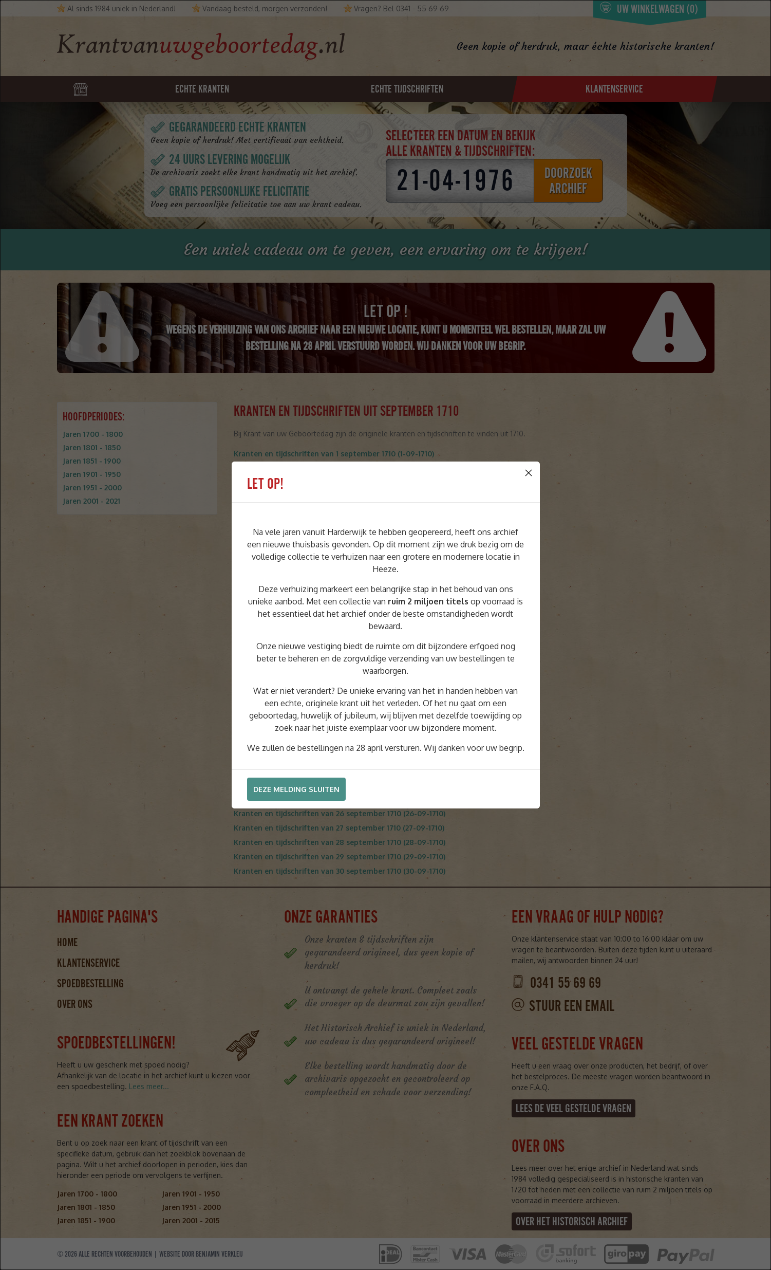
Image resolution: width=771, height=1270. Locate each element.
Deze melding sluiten (296, 789)
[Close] (528, 473)
